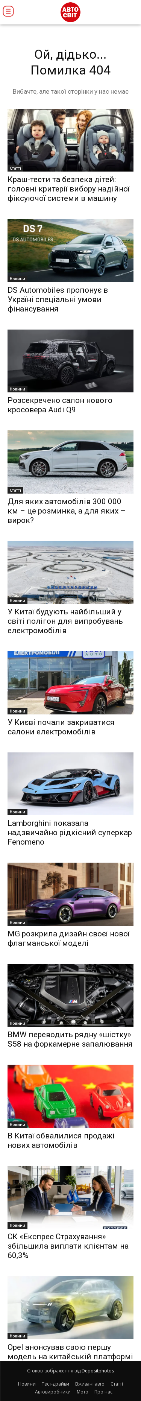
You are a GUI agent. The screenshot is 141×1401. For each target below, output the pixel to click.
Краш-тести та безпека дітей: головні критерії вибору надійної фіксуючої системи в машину (69, 189)
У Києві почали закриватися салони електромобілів (61, 727)
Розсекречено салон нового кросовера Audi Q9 (60, 405)
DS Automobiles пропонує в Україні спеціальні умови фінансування (58, 299)
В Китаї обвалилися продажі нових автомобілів (61, 1140)
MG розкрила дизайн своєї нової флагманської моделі (69, 938)
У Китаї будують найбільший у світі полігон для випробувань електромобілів (65, 621)
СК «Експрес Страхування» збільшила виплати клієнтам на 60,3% (68, 1246)
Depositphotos (98, 1371)
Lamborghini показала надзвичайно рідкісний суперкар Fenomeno (70, 832)
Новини (17, 278)
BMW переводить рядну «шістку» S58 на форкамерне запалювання (70, 1039)
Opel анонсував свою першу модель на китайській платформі (70, 1352)
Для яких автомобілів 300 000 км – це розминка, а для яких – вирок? (67, 511)
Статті (15, 168)
